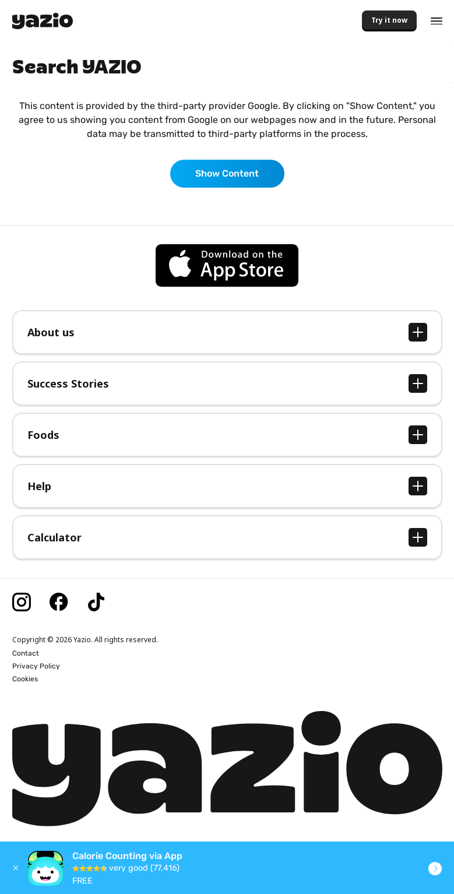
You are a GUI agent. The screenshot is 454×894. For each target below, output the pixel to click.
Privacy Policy (36, 666)
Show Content (227, 173)
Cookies (25, 679)
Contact (25, 653)
